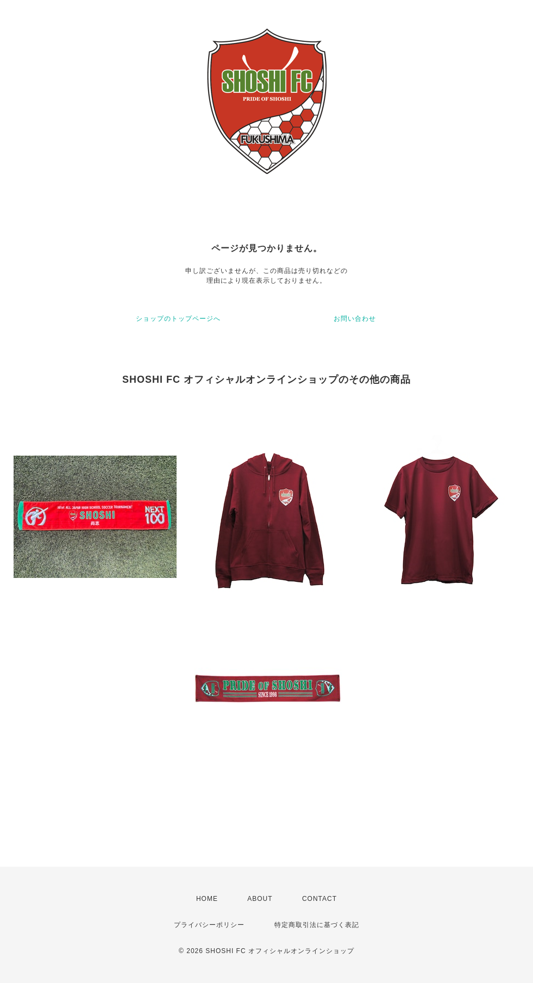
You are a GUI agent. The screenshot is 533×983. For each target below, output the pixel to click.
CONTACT (319, 899)
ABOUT (259, 899)
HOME (207, 899)
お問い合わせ (355, 318)
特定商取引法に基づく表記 (316, 925)
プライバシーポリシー (209, 925)
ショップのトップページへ (178, 318)
